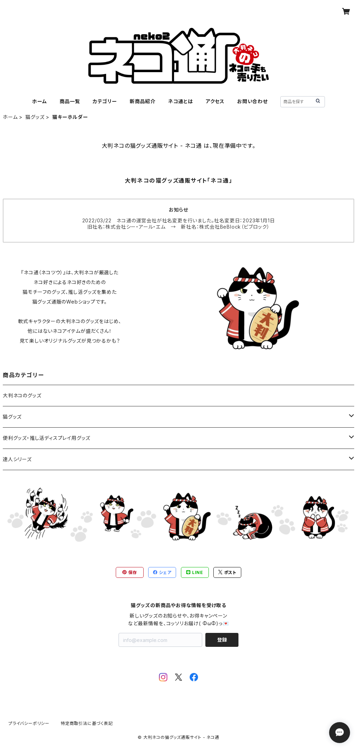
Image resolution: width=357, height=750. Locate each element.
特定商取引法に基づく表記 (87, 723)
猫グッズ (34, 117)
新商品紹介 (142, 101)
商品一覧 (70, 101)
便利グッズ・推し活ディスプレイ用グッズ (46, 438)
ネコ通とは (180, 101)
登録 (222, 640)
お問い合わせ (252, 101)
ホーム (39, 101)
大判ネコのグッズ (22, 395)
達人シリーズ (17, 459)
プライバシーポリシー (29, 723)
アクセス (215, 101)
